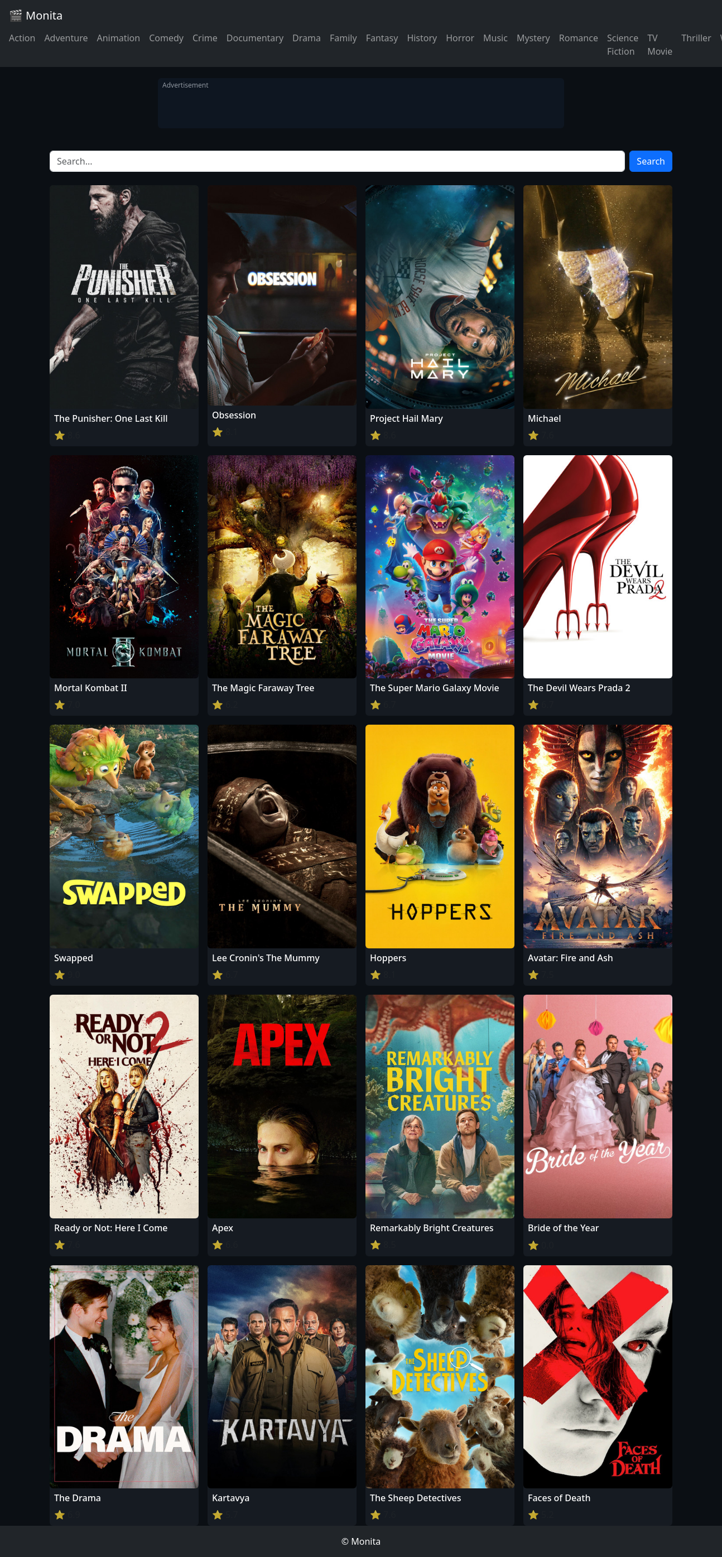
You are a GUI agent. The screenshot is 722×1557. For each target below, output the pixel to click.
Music (495, 38)
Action (22, 38)
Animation (118, 38)
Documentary (255, 38)
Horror (460, 38)
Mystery (533, 38)
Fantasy (382, 38)
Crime (205, 38)
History (422, 38)
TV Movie (659, 44)
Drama (306, 38)
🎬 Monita (35, 15)
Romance (578, 38)
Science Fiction (622, 44)
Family (343, 38)
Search (651, 161)
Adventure (66, 38)
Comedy (166, 38)
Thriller (696, 38)
